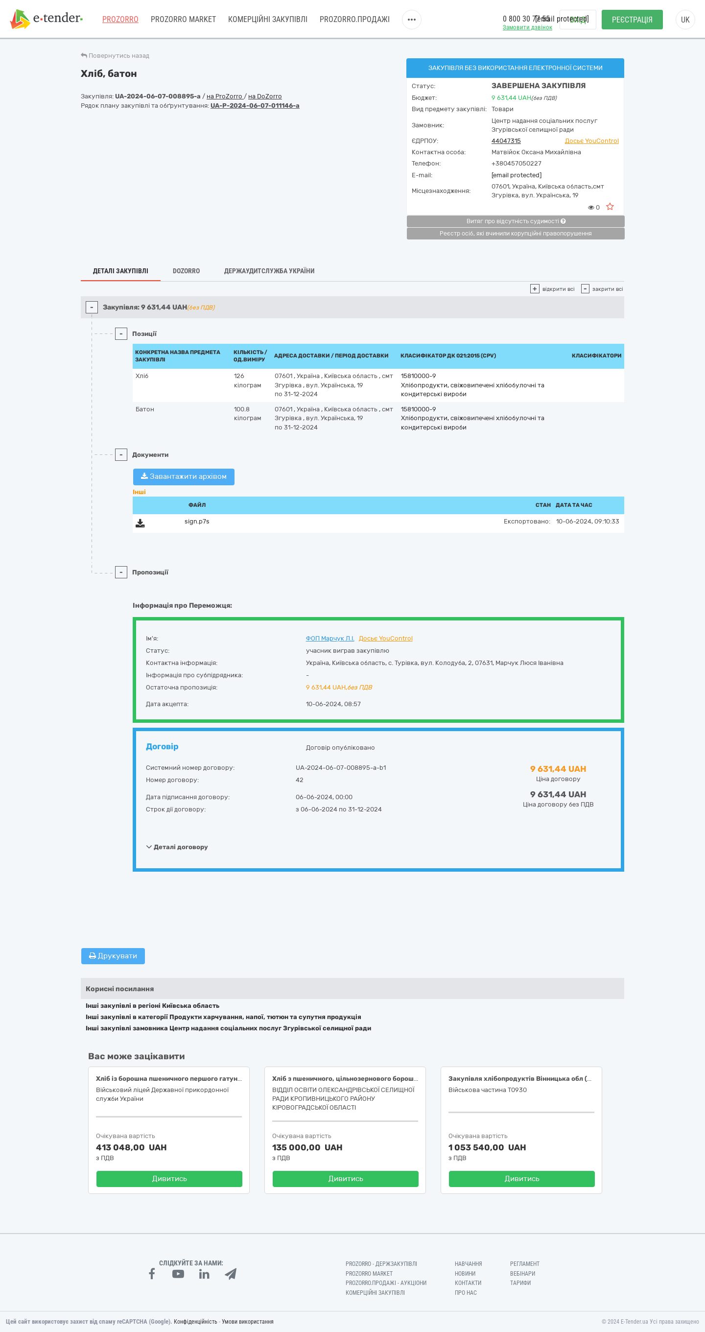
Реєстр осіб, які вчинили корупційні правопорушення (516, 233)
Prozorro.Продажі (355, 19)
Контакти (468, 1283)
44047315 (506, 140)
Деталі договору (177, 847)
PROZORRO (120, 19)
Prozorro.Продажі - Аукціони (386, 1283)
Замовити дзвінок (527, 27)
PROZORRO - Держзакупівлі (381, 1264)
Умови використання (248, 1321)
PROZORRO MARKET (183, 19)
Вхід (578, 19)
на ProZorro (225, 96)
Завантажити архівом (184, 476)
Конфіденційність (195, 1321)
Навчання (468, 1264)
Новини (465, 1273)
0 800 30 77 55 (526, 19)
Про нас (466, 1292)
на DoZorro (265, 96)
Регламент (525, 1264)
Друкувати (113, 955)
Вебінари (522, 1273)
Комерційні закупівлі (267, 19)
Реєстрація (632, 19)
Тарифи (520, 1283)
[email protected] (516, 175)
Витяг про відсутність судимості (516, 221)
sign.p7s (197, 521)
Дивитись (169, 1178)
